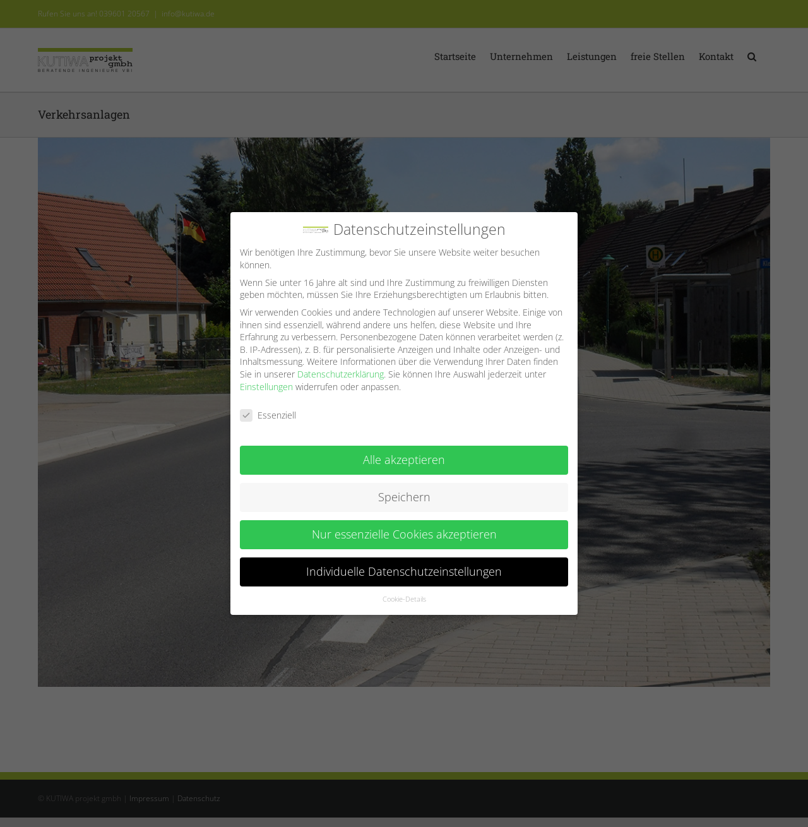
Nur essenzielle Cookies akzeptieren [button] (404, 527)
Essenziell (268, 409)
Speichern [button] (404, 490)
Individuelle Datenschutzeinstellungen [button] (404, 565)
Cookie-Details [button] (404, 592)
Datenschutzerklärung (340, 368)
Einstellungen (266, 380)
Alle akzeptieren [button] (404, 453)
